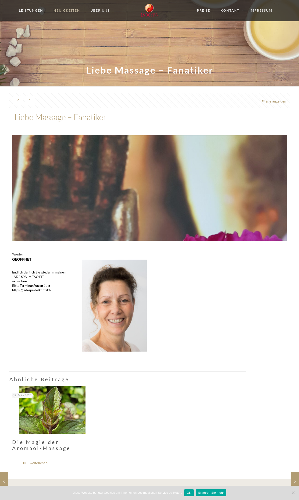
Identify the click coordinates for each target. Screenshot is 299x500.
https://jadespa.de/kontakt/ (31, 290)
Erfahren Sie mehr (211, 492)
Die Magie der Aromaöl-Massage (41, 445)
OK (189, 492)
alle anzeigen (273, 101)
